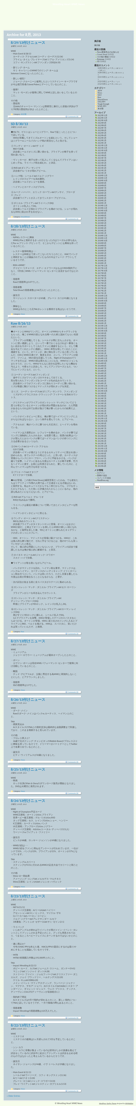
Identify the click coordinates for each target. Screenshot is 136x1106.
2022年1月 (102, 143)
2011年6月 (102, 461)
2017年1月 (102, 293)
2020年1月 (102, 203)
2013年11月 (102, 388)
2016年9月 (102, 303)
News (23, 314)
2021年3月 (102, 168)
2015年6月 (102, 341)
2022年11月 (102, 118)
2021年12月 (102, 145)
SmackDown (25, 217)
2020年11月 (102, 178)
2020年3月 (102, 198)
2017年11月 (102, 268)
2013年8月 (102, 396)
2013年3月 (102, 408)
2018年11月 (102, 238)
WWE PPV (102, 106)
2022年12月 (102, 115)
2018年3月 (102, 258)
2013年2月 (102, 411)
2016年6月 (102, 311)
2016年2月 (102, 321)
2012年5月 (102, 433)
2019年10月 (102, 211)
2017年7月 (102, 278)
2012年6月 (102, 431)
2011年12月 (102, 446)
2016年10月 (102, 301)
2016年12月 (102, 296)
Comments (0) (73, 116)
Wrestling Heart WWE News (68, 4)
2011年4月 (102, 466)
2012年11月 (102, 418)
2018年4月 (102, 256)
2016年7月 (102, 308)
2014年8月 (102, 366)
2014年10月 (102, 361)
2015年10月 (102, 331)
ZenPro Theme (111, 1103)
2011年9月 (102, 454)
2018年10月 (102, 241)
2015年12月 (102, 326)
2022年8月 (102, 125)
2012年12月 (102, 416)
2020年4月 (102, 196)
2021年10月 (102, 150)
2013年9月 (102, 393)
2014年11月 (102, 358)
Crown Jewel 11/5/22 (105, 54)
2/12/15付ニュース (105, 84)
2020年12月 (102, 175)
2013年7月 (102, 398)
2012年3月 (102, 439)
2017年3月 (102, 288)
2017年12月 (102, 266)
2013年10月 (102, 391)
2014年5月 (102, 373)
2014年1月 (102, 383)
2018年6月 (102, 251)
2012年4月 (102, 436)
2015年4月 (102, 346)
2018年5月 (102, 253)
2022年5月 (102, 133)
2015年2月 (102, 351)
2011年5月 (102, 464)
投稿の (102, 475)
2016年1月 (102, 323)
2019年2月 (102, 231)
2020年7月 (102, 188)
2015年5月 (102, 343)
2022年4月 (102, 135)
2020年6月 (102, 191)
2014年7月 (102, 368)
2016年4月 (102, 316)
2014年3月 (102, 378)
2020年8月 (102, 186)
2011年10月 (102, 451)
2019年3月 (102, 228)
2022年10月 (102, 120)
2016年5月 (102, 313)
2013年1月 (102, 413)
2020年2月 (102, 201)
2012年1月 (102, 444)
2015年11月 (102, 328)
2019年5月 (102, 223)
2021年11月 (102, 148)
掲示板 (97, 45)
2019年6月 (102, 221)
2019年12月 (102, 206)
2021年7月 (102, 158)
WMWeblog (129, 1103)
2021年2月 (102, 170)
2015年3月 (102, 348)
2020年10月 (102, 181)
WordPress (102, 1103)
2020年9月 (102, 183)
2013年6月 (102, 401)
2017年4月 (102, 286)
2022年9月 (102, 123)
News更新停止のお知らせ (108, 52)
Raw (22, 632)
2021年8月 (102, 155)
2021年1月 (102, 173)
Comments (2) (73, 219)
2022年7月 (102, 128)
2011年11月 (102, 449)
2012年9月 (102, 423)
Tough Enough (103, 104)
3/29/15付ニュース (105, 68)
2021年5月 (102, 163)
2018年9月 (102, 243)
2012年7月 (102, 428)
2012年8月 (102, 426)
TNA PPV (102, 102)
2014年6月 (102, 371)
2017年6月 (102, 281)
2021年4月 (102, 165)
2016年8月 (102, 306)
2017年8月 (102, 276)
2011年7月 (102, 459)
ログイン (101, 473)
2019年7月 (102, 218)
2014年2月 (102, 381)
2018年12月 (102, 236)
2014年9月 (102, 363)
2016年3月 (102, 318)
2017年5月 (102, 283)
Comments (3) (73, 634)
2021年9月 (102, 153)
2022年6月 (102, 130)
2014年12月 (102, 356)
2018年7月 (102, 248)
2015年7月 (102, 338)
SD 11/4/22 (101, 61)
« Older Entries (13, 1096)
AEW (100, 91)
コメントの (104, 478)
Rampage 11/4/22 (104, 59)
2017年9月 (102, 273)
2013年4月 (102, 406)
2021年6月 (102, 160)
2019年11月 (102, 208)
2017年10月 (102, 271)
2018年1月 (102, 263)
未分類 (23, 114)
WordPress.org (102, 480)
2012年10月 (102, 421)
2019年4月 (102, 226)
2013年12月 (102, 386)
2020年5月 (102, 193)
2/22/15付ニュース (105, 81)
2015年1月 (102, 353)
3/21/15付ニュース (105, 77)
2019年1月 (102, 233)
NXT (100, 95)
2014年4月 (102, 376)
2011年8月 (102, 456)
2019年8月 (102, 216)
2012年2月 (102, 441)
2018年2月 (102, 261)
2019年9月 (102, 213)
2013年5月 (102, 403)
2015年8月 (102, 336)
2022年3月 (102, 138)
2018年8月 (102, 246)
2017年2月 (102, 291)
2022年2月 (102, 140)
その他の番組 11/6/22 (106, 57)
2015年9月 (102, 333)
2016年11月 (102, 298)
